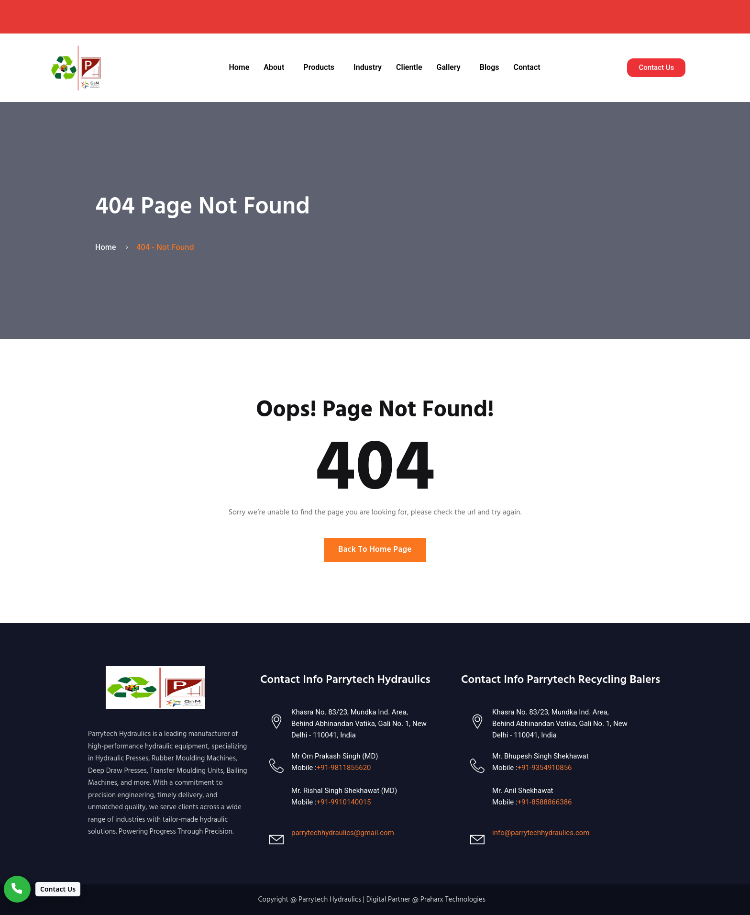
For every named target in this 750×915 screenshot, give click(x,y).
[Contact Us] (42, 889)
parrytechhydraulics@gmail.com (342, 832)
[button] (276, 67)
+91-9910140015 (344, 802)
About (274, 67)
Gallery (449, 67)
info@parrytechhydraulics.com (540, 832)
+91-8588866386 (545, 802)
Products (318, 67)
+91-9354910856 (545, 767)
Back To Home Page (375, 549)
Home (239, 67)
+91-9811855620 (344, 767)
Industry (367, 67)
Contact (526, 67)
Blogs (489, 67)
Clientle (409, 67)
